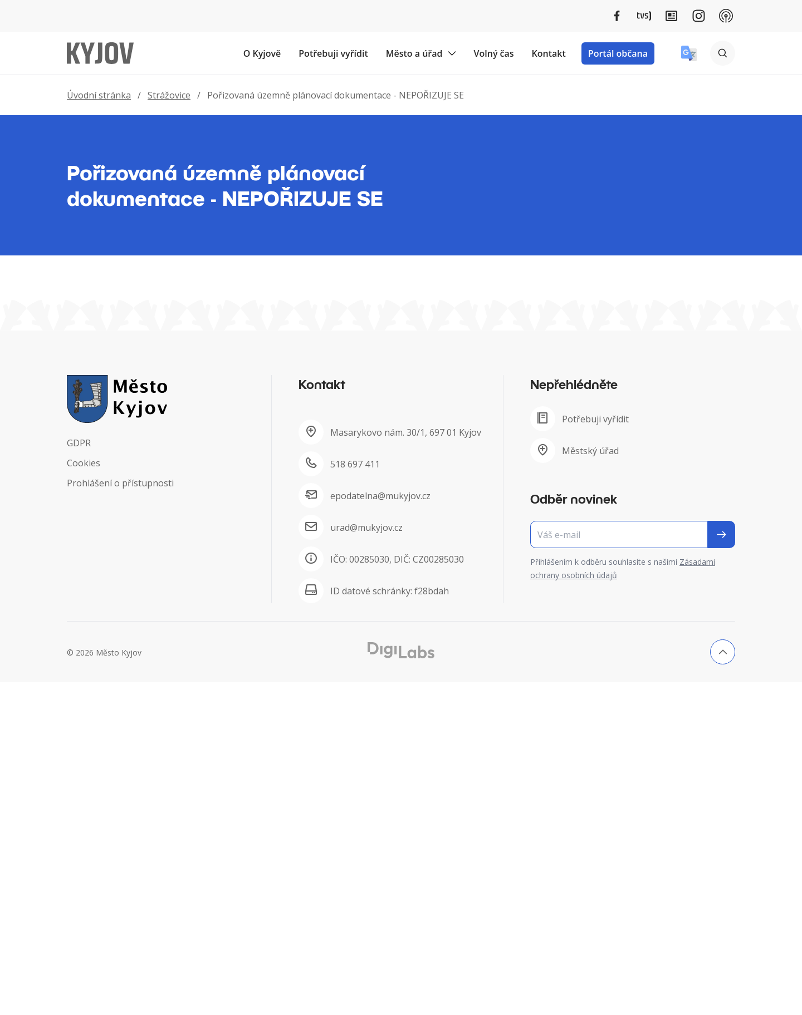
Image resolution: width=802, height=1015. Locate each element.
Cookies (83, 463)
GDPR (79, 443)
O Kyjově (262, 53)
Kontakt (549, 53)
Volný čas (494, 53)
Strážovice (169, 95)
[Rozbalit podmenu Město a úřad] (451, 53)
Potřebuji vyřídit (333, 53)
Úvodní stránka (99, 95)
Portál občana (618, 53)
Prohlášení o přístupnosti (120, 483)
